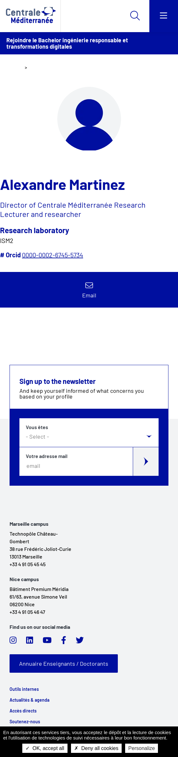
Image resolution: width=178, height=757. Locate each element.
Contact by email (89, 289)
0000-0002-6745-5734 (52, 255)
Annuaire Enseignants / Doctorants (63, 663)
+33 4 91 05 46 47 (27, 612)
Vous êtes (37, 427)
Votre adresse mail (47, 456)
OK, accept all (44, 748)
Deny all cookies (96, 748)
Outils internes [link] (24, 689)
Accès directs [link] (23, 711)
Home (15, 67)
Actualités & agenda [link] (29, 700)
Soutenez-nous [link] (25, 721)
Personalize (141, 748)
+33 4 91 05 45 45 (28, 564)
